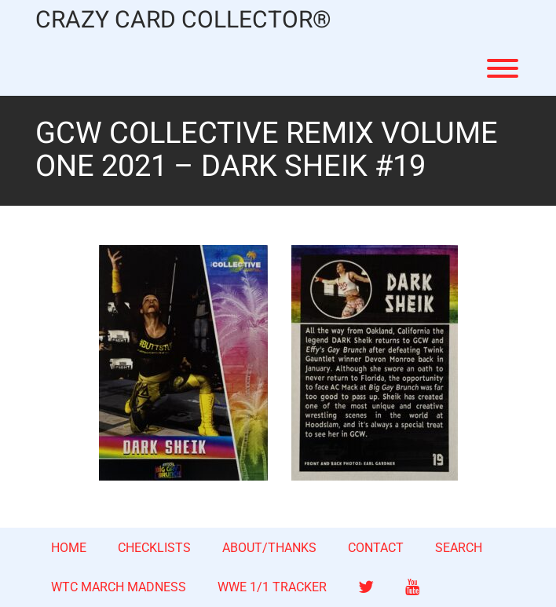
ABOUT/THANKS (269, 547)
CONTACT (376, 547)
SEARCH (458, 547)
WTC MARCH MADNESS (118, 587)
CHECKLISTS (154, 547)
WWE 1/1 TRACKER (272, 587)
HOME (68, 547)
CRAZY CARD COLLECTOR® (183, 21)
